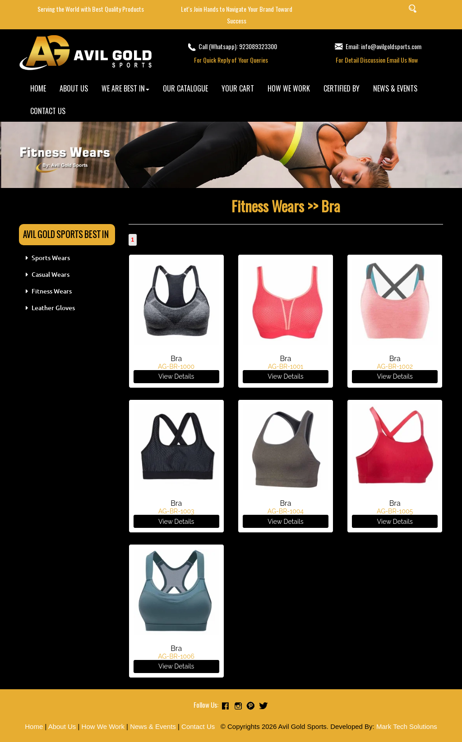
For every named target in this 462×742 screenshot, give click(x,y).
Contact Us (198, 726)
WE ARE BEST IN (125, 88)
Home (34, 726)
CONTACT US (47, 110)
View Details (176, 376)
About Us (62, 726)
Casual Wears (50, 274)
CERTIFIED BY (341, 88)
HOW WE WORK (289, 88)
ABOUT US (74, 88)
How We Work (103, 726)
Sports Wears (51, 257)
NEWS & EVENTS (395, 88)
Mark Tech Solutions (406, 726)
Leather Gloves (53, 307)
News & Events (153, 726)
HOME (38, 88)
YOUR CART (238, 88)
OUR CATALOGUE (185, 88)
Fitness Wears (52, 291)
